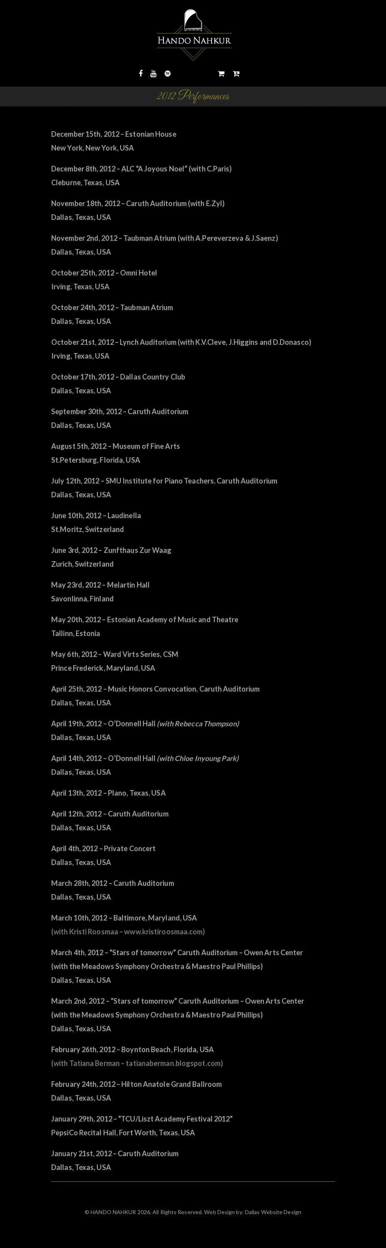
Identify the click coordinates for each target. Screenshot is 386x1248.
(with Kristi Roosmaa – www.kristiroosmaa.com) (128, 931)
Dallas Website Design (272, 1212)
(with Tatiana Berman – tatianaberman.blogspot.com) (137, 1063)
